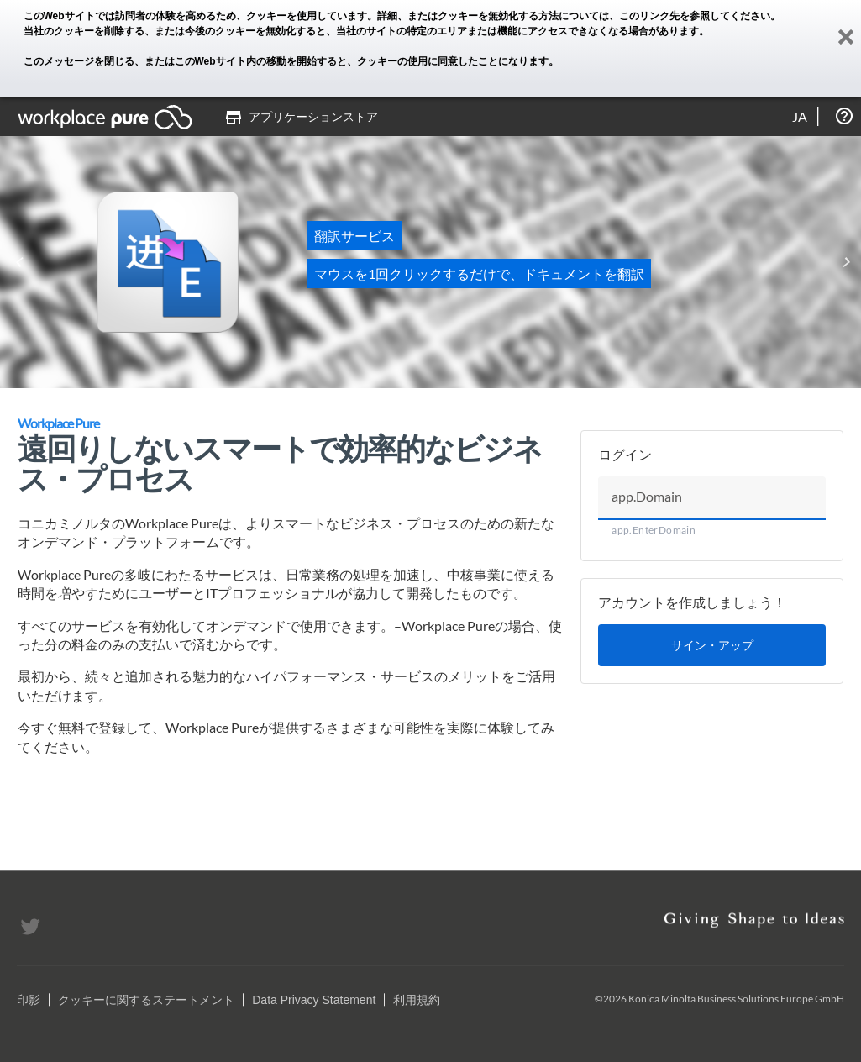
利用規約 (416, 1000)
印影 (28, 1000)
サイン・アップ (712, 645)
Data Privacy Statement (313, 1000)
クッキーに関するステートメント (146, 1000)
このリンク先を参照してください (694, 16)
